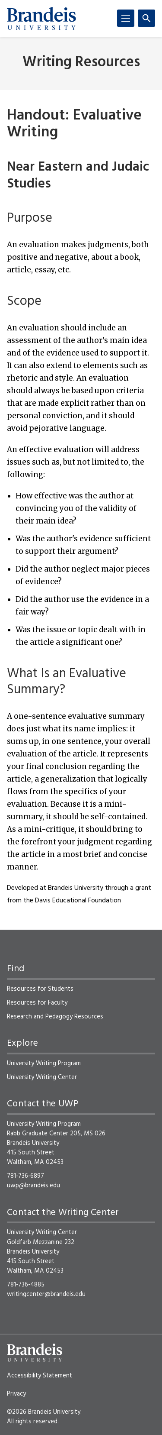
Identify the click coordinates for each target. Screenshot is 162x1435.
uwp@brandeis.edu (33, 1185)
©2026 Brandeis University (43, 1412)
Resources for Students (40, 989)
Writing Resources (81, 63)
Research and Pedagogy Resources (55, 1017)
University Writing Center (42, 1077)
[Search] (146, 18)
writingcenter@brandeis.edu (46, 1294)
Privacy (16, 1394)
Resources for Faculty (37, 1003)
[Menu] (125, 18)
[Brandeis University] (41, 18)
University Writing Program (44, 1063)
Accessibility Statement (39, 1375)
